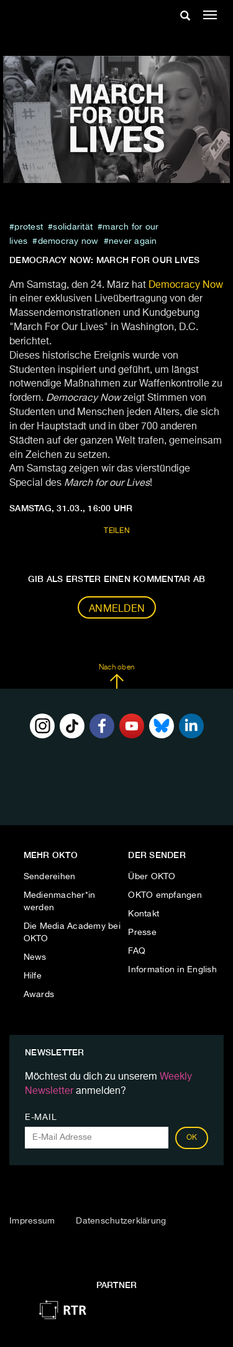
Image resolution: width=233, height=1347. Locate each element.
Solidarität (73, 227)
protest (28, 227)
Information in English (172, 969)
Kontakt (143, 914)
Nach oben (116, 676)
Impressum (32, 1221)
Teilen (117, 531)
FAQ (136, 951)
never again (133, 241)
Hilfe (33, 976)
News (35, 957)
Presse (142, 932)
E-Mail (41, 1117)
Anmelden (117, 609)
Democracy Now (185, 285)
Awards (39, 994)
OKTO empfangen (165, 895)
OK (192, 1138)
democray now (68, 241)
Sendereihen (50, 876)
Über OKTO (151, 876)
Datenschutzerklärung (121, 1221)
